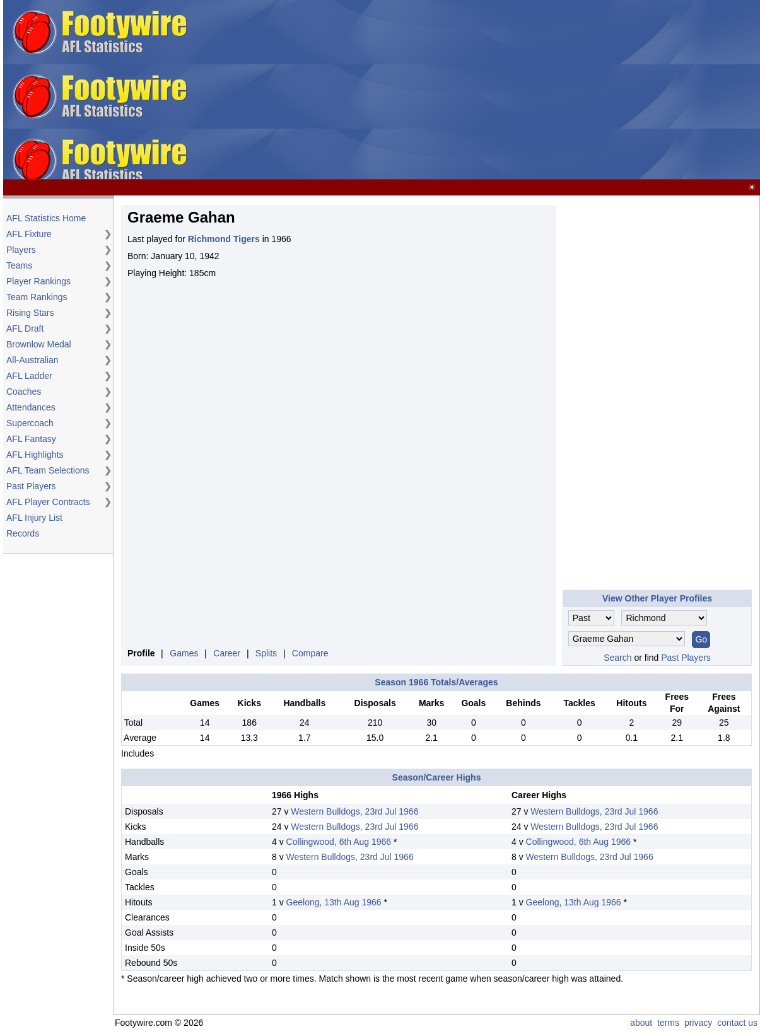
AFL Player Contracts (48, 502)
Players (21, 250)
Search (617, 658)
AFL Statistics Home (46, 218)
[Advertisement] (556, 90)
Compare (310, 653)
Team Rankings (36, 297)
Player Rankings (38, 281)
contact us (737, 1023)
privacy (698, 1023)
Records (22, 533)
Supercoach (30, 423)
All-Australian (32, 360)
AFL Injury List (34, 518)
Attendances (31, 407)
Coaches (23, 391)
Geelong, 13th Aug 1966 (334, 902)
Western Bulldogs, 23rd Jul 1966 (354, 811)
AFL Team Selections (48, 470)
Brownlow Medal (38, 344)
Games (184, 653)
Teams (19, 265)
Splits (266, 653)
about (641, 1023)
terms (668, 1023)
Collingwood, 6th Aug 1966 (339, 842)
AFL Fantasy (31, 439)
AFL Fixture (29, 234)
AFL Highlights (35, 455)
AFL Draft (25, 328)
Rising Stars (30, 313)
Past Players (31, 486)
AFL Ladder (29, 376)
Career (226, 653)
